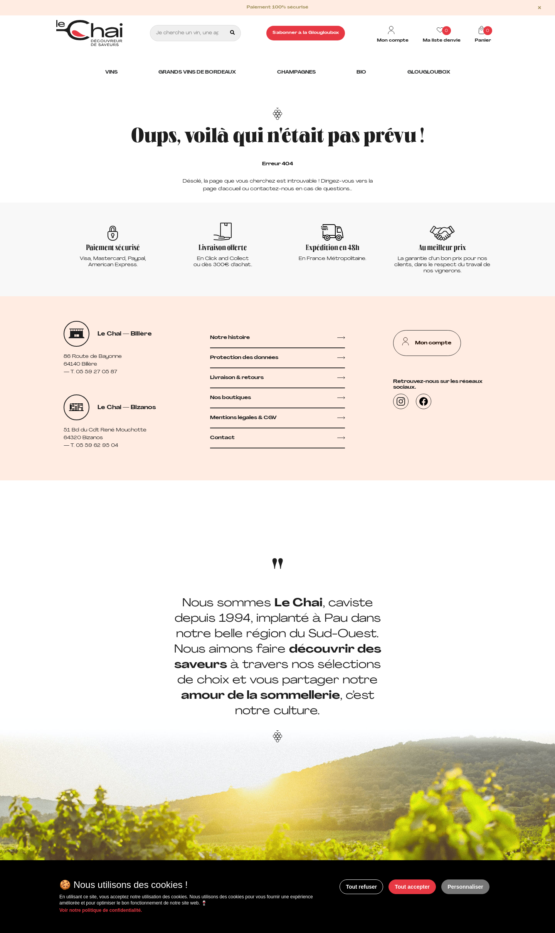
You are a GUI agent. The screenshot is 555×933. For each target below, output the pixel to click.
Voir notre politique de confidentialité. (100, 910)
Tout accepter (412, 887)
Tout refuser (361, 887)
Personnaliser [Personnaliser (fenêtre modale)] (465, 887)
